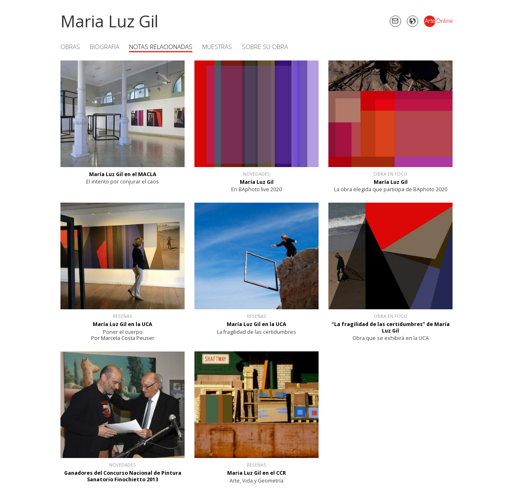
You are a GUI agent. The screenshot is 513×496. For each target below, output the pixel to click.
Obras (70, 46)
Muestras (217, 46)
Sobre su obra (265, 46)
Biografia (104, 46)
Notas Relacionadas (160, 46)
